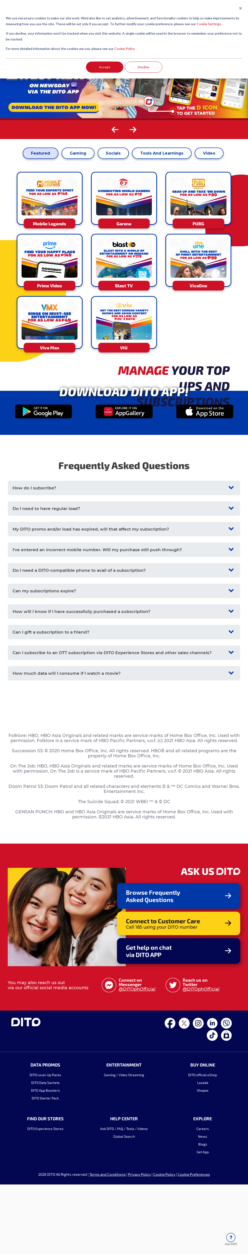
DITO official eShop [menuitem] (202, 1158)
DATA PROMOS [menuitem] (45, 1148)
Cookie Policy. (124, 49)
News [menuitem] (202, 1220)
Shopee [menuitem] (203, 1174)
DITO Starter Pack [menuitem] (45, 1181)
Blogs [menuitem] (202, 1227)
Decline (143, 67)
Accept (104, 67)
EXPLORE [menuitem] (202, 1202)
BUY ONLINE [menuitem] (202, 1148)
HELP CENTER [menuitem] (124, 1202)
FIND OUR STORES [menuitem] (45, 1202)
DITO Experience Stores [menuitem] (45, 1212)
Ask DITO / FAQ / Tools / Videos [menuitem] (124, 1212)
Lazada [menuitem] (202, 1166)
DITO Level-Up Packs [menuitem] (45, 1158)
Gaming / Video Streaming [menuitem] (124, 1158)
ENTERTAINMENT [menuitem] (124, 1148)
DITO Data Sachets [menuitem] (45, 1166)
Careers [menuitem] (202, 1212)
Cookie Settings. (209, 24)
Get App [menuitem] (203, 1235)
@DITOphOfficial (137, 1072)
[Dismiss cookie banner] (240, 9)
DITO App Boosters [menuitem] (45, 1174)
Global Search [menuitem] (124, 1220)
